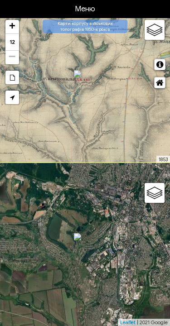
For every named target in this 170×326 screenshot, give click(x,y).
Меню (85, 9)
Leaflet (128, 322)
